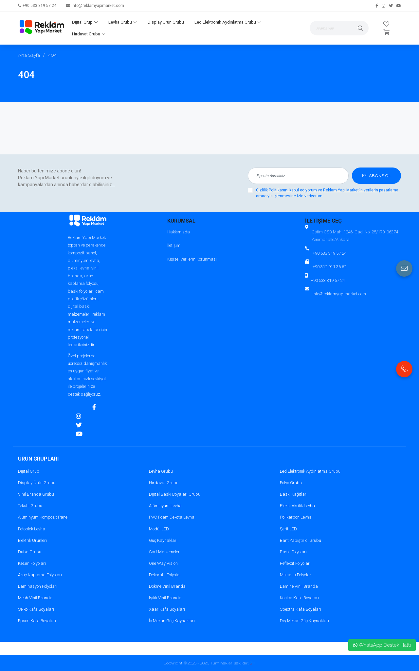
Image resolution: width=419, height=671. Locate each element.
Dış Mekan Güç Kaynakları (304, 620)
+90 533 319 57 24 (39, 5)
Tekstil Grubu (30, 505)
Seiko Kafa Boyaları (36, 609)
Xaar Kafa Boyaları (167, 609)
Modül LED (159, 528)
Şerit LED (288, 528)
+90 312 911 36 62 (329, 266)
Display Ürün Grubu (166, 22)
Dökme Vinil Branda (167, 586)
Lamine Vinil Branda (299, 586)
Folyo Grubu (291, 482)
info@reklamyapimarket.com (98, 5)
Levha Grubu (122, 22)
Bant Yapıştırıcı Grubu (300, 540)
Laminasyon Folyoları (37, 586)
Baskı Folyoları (293, 551)
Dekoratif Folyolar (165, 574)
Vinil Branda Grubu (36, 494)
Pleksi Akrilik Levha (297, 505)
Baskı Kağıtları (293, 494)
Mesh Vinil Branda (35, 597)
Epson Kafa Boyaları (37, 620)
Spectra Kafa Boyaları (300, 609)
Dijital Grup (85, 22)
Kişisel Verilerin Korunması (192, 259)
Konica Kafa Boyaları (299, 597)
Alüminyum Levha (165, 505)
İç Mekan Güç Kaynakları (172, 620)
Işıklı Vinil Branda (165, 597)
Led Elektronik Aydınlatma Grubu (227, 22)
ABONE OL (376, 175)
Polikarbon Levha (296, 517)
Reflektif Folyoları (295, 563)
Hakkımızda (178, 231)
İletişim (173, 245)
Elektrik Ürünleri (32, 540)
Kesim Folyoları (32, 563)
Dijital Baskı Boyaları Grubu (174, 494)
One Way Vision (163, 563)
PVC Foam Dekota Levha (171, 517)
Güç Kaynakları (163, 540)
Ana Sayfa (29, 55)
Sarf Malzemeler (164, 551)
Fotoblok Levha (31, 528)
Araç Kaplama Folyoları (40, 574)
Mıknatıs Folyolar (295, 574)
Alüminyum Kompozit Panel (43, 517)
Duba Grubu (29, 551)
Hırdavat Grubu (88, 33)
